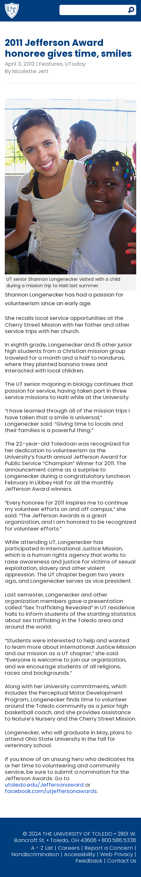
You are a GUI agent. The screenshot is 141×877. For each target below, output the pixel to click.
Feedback (88, 860)
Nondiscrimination (35, 854)
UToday (75, 64)
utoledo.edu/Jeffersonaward (44, 785)
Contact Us (121, 860)
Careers (69, 848)
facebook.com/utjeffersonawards (51, 791)
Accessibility (79, 854)
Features (51, 64)
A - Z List (42, 848)
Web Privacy (116, 854)
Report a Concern (108, 848)
